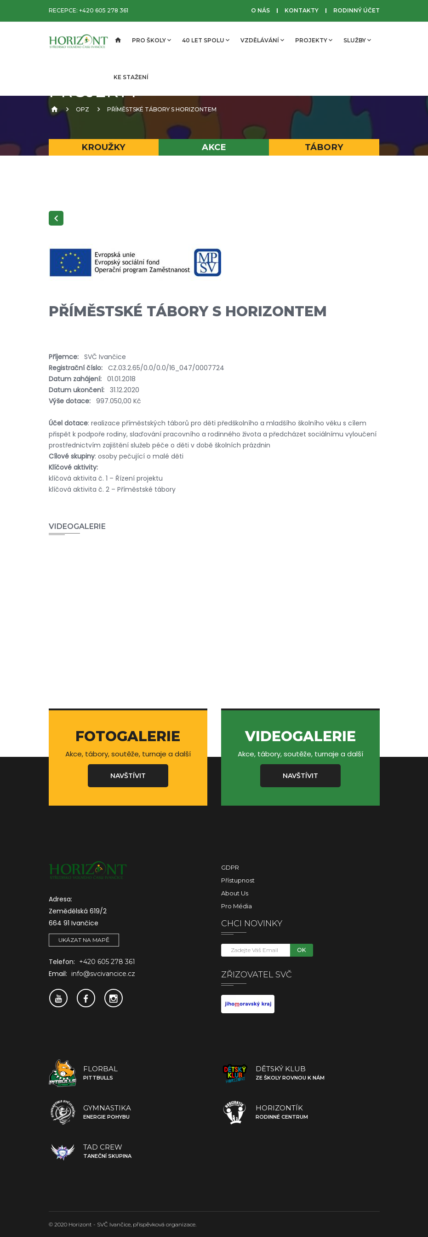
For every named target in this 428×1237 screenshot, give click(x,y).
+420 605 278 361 (103, 10)
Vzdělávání (262, 40)
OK (301, 950)
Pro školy (151, 40)
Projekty (313, 40)
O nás (260, 10)
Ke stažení (131, 77)
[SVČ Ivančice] (78, 40)
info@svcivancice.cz (103, 974)
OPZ (82, 109)
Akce (214, 147)
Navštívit (128, 776)
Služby (357, 40)
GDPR (230, 867)
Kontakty (302, 10)
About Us (234, 893)
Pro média (236, 906)
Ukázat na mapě (83, 939)
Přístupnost (238, 880)
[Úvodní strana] (117, 40)
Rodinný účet (356, 10)
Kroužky (103, 147)
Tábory (324, 147)
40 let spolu (205, 40)
